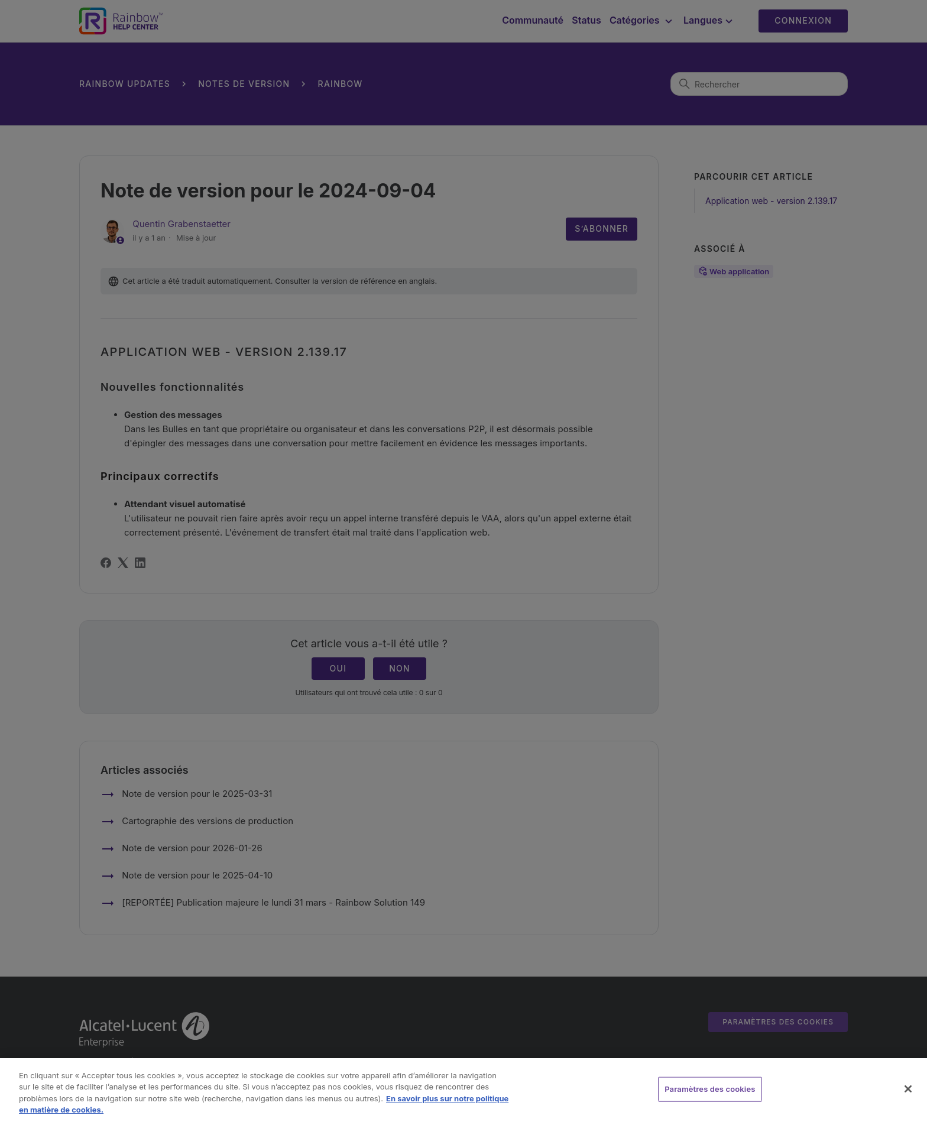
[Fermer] (908, 1089)
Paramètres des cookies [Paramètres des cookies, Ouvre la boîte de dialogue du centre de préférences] (710, 1089)
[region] (463, 1090)
